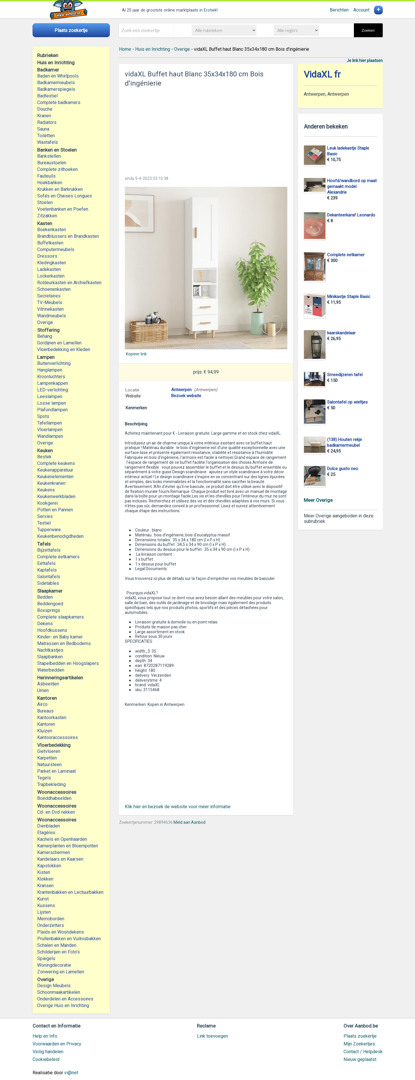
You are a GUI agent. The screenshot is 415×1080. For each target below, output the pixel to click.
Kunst (43, 899)
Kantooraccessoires (57, 737)
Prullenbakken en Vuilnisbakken (69, 938)
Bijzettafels (49, 550)
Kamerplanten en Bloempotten (67, 846)
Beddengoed (50, 603)
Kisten (43, 872)
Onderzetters (50, 925)
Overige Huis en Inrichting (63, 1005)
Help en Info (45, 1036)
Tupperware (49, 529)
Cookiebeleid (46, 1059)
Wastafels (47, 142)
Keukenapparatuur (55, 470)
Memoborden (50, 918)
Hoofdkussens (52, 630)
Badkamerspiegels (56, 89)
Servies (45, 516)
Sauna (43, 129)
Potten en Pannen (55, 509)
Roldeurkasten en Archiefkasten (69, 282)
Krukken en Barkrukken (60, 189)
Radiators (46, 122)
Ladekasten (49, 269)
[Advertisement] (206, 129)
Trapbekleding (51, 784)
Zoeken (368, 30)
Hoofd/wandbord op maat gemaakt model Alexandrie (352, 186)
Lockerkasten (51, 276)
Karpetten (47, 758)
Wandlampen (50, 436)
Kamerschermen (53, 852)
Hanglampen (49, 370)
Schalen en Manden (56, 945)
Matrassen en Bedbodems (64, 643)
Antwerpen (181, 389)
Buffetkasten (50, 243)
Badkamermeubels (56, 82)
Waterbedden (50, 670)
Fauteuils (46, 176)
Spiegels (46, 958)
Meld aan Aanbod (189, 822)
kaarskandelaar (341, 333)
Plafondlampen (52, 409)
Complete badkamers (58, 102)
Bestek (44, 456)
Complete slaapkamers (60, 617)
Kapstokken (49, 865)
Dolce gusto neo (342, 468)
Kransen (45, 885)
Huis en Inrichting (152, 49)
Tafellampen (49, 423)
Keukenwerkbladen (56, 496)
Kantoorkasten (51, 717)
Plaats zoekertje (360, 1036)
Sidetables (48, 583)
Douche (44, 109)
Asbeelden (48, 684)
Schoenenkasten (54, 289)
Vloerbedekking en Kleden (63, 349)
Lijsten (44, 912)
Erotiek (210, 10)
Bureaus (45, 711)
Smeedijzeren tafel (345, 374)
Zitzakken (47, 215)
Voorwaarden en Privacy (57, 1044)
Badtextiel (47, 96)
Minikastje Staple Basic (348, 296)
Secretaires (49, 296)
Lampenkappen (52, 383)
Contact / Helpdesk (363, 1051)
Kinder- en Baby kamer (60, 637)
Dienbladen (48, 826)
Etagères (46, 832)
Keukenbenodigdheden (60, 536)
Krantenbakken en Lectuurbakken (70, 892)
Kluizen (44, 731)
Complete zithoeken (57, 169)
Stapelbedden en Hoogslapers (68, 663)
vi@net (71, 1072)
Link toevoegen (212, 1036)
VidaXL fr (322, 74)
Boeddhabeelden (54, 798)
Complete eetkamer (346, 254)
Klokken (45, 879)
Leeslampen (49, 396)
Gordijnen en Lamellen (59, 343)
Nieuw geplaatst (360, 1059)
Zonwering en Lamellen (60, 972)
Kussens (46, 905)
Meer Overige (318, 500)
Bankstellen (49, 156)
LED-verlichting (52, 390)
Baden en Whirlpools (58, 76)
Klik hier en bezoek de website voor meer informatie (178, 806)
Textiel (44, 523)
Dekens (45, 623)
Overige (45, 322)
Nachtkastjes (50, 650)
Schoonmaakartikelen (58, 992)
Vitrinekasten (50, 309)
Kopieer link (136, 354)
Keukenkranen (51, 483)
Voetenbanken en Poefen (62, 209)
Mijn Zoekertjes (359, 1044)
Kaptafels (47, 570)
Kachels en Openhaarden (62, 839)
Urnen (43, 690)
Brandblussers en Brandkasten (68, 236)
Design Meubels (54, 985)
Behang (44, 336)
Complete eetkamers (58, 556)
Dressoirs (47, 256)
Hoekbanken (49, 182)
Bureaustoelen (51, 162)
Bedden (45, 597)
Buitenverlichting (54, 363)
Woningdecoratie (54, 965)
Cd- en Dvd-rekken (56, 812)
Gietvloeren (48, 751)
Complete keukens (56, 463)
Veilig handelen (48, 1051)
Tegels (44, 778)
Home (125, 49)
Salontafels (48, 576)
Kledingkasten (51, 262)
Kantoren (46, 724)
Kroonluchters (51, 376)
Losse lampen (51, 403)
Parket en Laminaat (56, 771)
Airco (42, 704)
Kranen (44, 115)
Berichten (339, 10)
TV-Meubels (49, 302)
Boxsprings (48, 610)
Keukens (46, 490)
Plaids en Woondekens (60, 932)
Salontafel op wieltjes (347, 402)
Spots (43, 416)
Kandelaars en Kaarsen (60, 859)
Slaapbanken (50, 656)
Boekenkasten (51, 229)
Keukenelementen (55, 476)
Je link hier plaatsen (365, 60)
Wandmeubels (51, 315)
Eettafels (46, 563)
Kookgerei (47, 503)
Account (361, 10)
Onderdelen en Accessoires (65, 999)
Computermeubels (55, 249)
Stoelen (45, 202)
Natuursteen (49, 764)
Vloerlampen (50, 429)
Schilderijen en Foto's (58, 952)
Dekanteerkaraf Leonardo (351, 215)
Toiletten (46, 135)
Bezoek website (186, 395)
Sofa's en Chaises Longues (64, 196)
